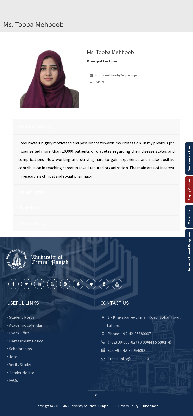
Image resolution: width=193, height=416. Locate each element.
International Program (189, 251)
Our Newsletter (189, 158)
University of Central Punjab (89, 406)
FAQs (13, 380)
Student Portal (22, 317)
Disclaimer (150, 406)
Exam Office (19, 332)
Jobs (13, 356)
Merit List (189, 216)
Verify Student (21, 364)
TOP (96, 395)
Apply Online (189, 189)
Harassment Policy (26, 340)
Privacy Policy (128, 406)
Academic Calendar (25, 324)
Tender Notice (21, 372)
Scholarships (20, 348)
